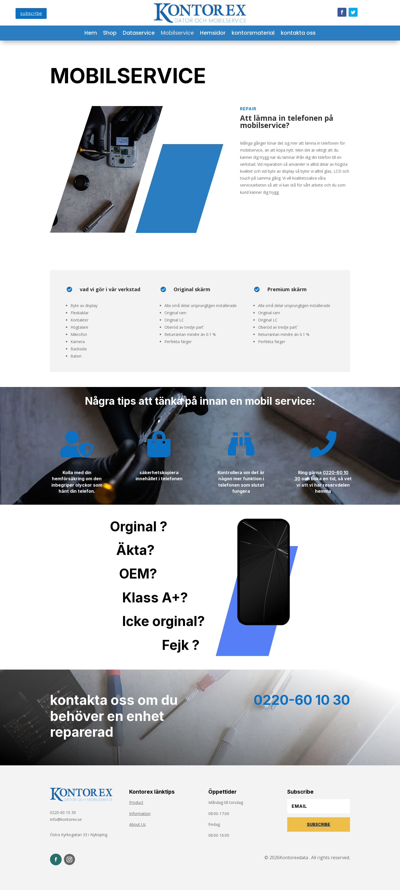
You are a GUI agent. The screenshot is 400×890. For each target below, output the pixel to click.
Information (140, 813)
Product (136, 802)
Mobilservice (177, 34)
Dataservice (139, 34)
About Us (137, 824)
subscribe (31, 13)
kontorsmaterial (253, 34)
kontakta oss (298, 34)
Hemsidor (213, 34)
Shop (110, 34)
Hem (90, 34)
